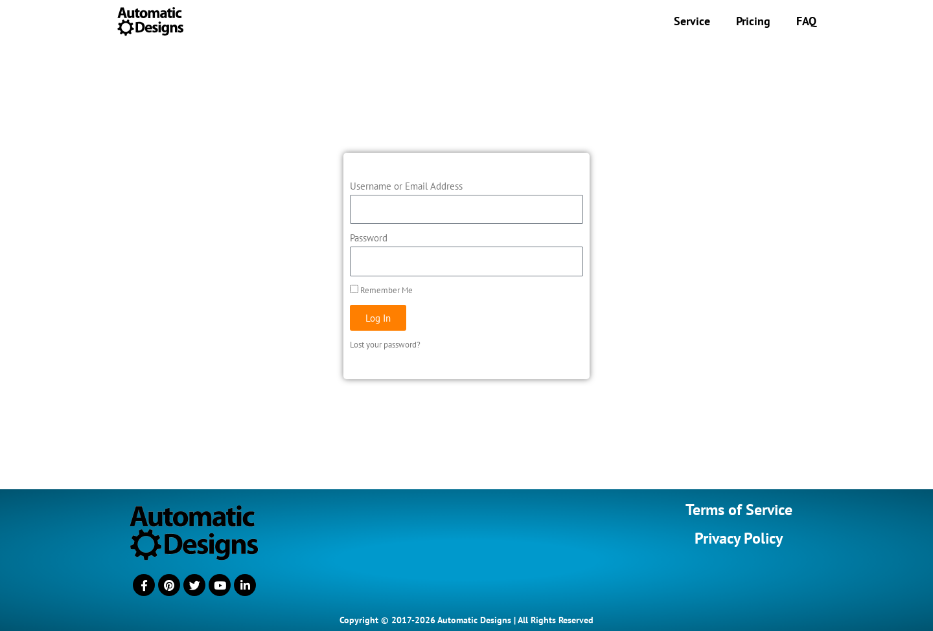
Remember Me (381, 290)
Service (692, 21)
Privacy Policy (739, 538)
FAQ (806, 21)
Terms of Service (738, 510)
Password (368, 238)
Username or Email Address (406, 186)
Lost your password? (385, 344)
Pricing (753, 21)
